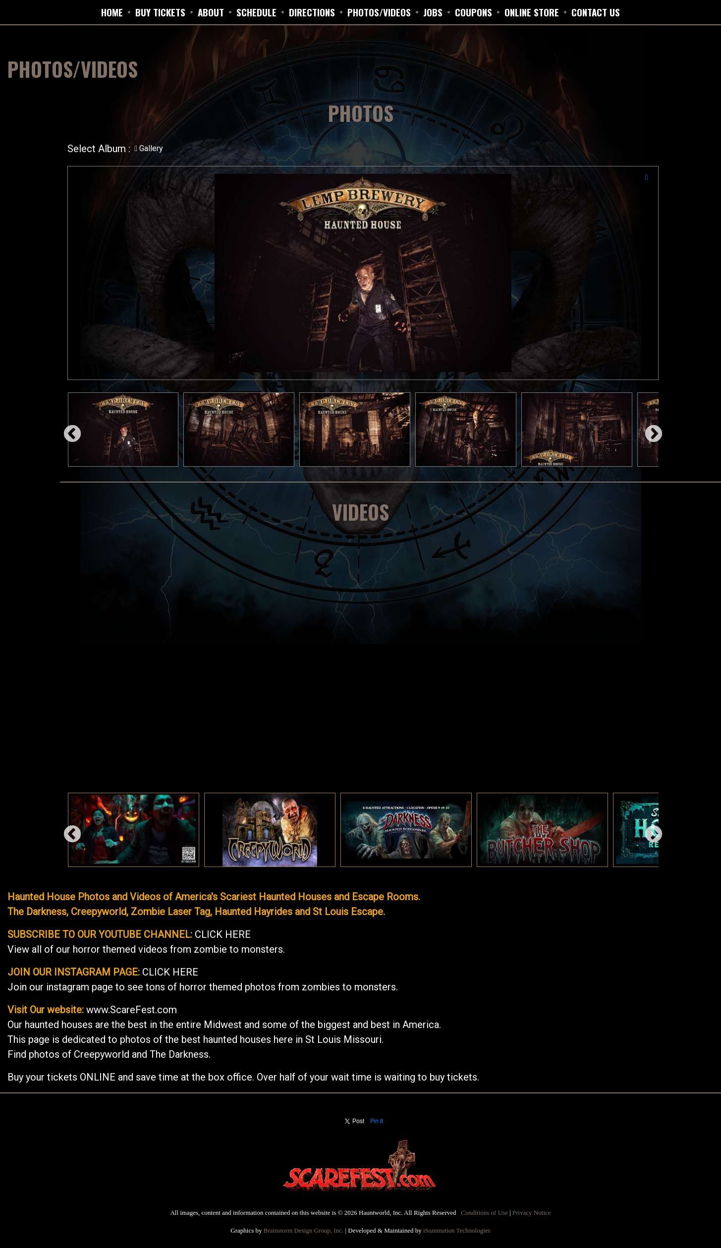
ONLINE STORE (531, 12)
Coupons (473, 12)
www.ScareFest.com (131, 1010)
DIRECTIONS (312, 12)
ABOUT (211, 12)
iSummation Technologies (457, 1230)
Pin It (377, 1121)
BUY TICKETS (160, 12)
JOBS (433, 12)
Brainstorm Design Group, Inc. (303, 1230)
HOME (112, 12)
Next (649, 429)
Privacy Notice (531, 1212)
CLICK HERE (223, 934)
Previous (67, 429)
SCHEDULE (256, 12)
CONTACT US (595, 12)
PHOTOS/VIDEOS (379, 12)
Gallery (148, 148)
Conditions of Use (484, 1212)
